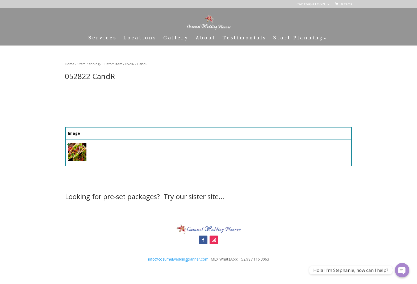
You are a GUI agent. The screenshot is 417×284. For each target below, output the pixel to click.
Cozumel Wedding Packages (208, 213)
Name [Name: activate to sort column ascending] (96, 133)
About (205, 39)
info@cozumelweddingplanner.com (178, 259)
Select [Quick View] (311, 147)
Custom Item (112, 63)
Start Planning (298, 39)
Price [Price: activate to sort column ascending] (270, 133)
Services (102, 39)
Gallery (176, 39)
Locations (139, 39)
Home (69, 63)
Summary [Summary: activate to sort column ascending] (173, 133)
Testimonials (244, 39)
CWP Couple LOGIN (311, 4)
